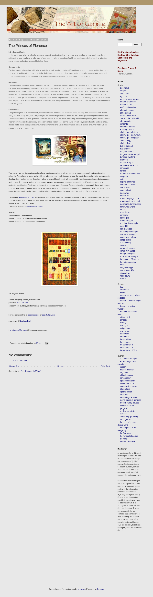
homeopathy (125, 378)
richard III (124, 226)
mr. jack (123, 209)
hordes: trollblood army (130, 173)
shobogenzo (125, 419)
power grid (124, 218)
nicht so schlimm (127, 405)
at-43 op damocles (128, 107)
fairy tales (124, 372)
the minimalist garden (129, 436)
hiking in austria (126, 375)
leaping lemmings (127, 182)
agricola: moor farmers (129, 99)
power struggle (126, 220)
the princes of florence (129, 259)
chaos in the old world (129, 118)
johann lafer (124, 389)
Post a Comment (20, 360)
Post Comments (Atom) (31, 371)
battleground (125, 113)
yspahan (123, 278)
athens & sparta (126, 110)
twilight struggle (126, 267)
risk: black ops (126, 229)
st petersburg (125, 243)
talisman (123, 245)
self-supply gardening (129, 416)
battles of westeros (128, 115)
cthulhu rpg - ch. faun (129, 132)
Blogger (100, 589)
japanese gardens (127, 381)
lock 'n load (125, 187)
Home (60, 366)
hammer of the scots (129, 165)
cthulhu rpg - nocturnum (130, 135)
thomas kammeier (127, 441)
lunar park (124, 394)
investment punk (127, 383)
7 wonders (124, 93)
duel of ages (125, 149)
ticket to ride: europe (129, 256)
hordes (123, 171)
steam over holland (128, 237)
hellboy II (124, 325)
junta (122, 179)
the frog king (125, 433)
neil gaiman (125, 328)
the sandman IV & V (128, 350)
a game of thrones (128, 102)
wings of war (125, 273)
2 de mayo (124, 88)
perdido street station (129, 411)
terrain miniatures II (128, 251)
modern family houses (129, 403)
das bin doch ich (127, 370)
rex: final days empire (129, 223)
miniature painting (127, 207)
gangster (123, 320)
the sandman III (126, 347)
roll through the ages (129, 232)
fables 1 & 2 (125, 317)
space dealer (125, 240)
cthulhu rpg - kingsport (129, 138)
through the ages (127, 254)
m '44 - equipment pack (130, 201)
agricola (123, 96)
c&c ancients (125, 121)
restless (123, 414)
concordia (124, 124)
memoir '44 (124, 196)
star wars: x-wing (127, 234)
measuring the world (128, 397)
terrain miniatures (127, 248)
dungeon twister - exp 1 (130, 154)
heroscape (124, 168)
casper (123, 367)
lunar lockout (125, 190)
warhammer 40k (127, 270)
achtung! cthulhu (127, 129)
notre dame (125, 212)
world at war (125, 276)
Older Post (105, 366)
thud (121, 265)
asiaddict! (124, 292)
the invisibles (125, 339)
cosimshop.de (33, 315)
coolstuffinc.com (48, 315)
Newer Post (14, 366)
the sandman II (126, 345)
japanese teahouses (128, 386)
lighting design (125, 392)
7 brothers (124, 290)
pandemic (124, 215)
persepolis (124, 334)
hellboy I (123, 323)
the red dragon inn (128, 262)
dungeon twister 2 (127, 157)
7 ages (123, 91)
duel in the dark (126, 146)
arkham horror (126, 104)
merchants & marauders (130, 204)
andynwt (81, 589)
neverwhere (125, 331)
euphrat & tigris (126, 162)
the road (123, 439)
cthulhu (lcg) (125, 143)
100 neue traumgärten (129, 358)
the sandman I (126, 342)
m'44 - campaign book (129, 198)
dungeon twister (127, 151)
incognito (124, 176)
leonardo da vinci (127, 184)
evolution (124, 160)
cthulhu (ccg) (125, 140)
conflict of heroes (127, 127)
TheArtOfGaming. (125, 74)
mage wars (124, 193)
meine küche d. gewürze (130, 400)
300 (121, 287)
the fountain (125, 336)
